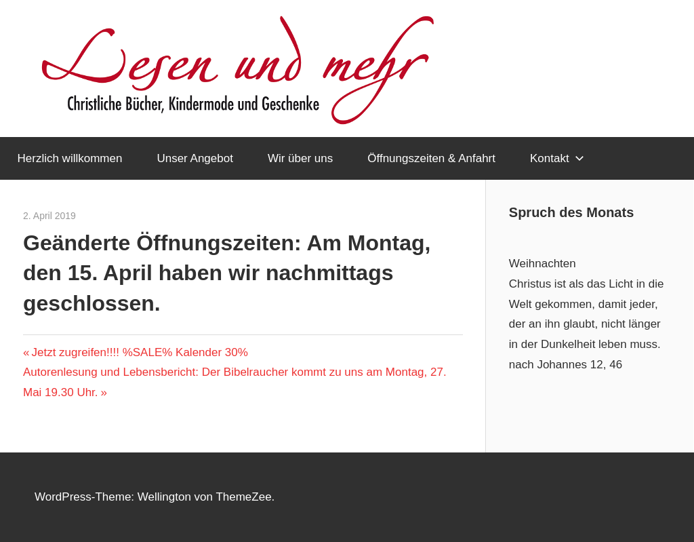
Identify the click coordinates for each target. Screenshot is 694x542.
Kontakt (557, 158)
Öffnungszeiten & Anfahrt (431, 158)
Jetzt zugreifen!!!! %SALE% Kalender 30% (138, 352)
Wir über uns (300, 158)
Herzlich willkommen (70, 158)
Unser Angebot (194, 158)
